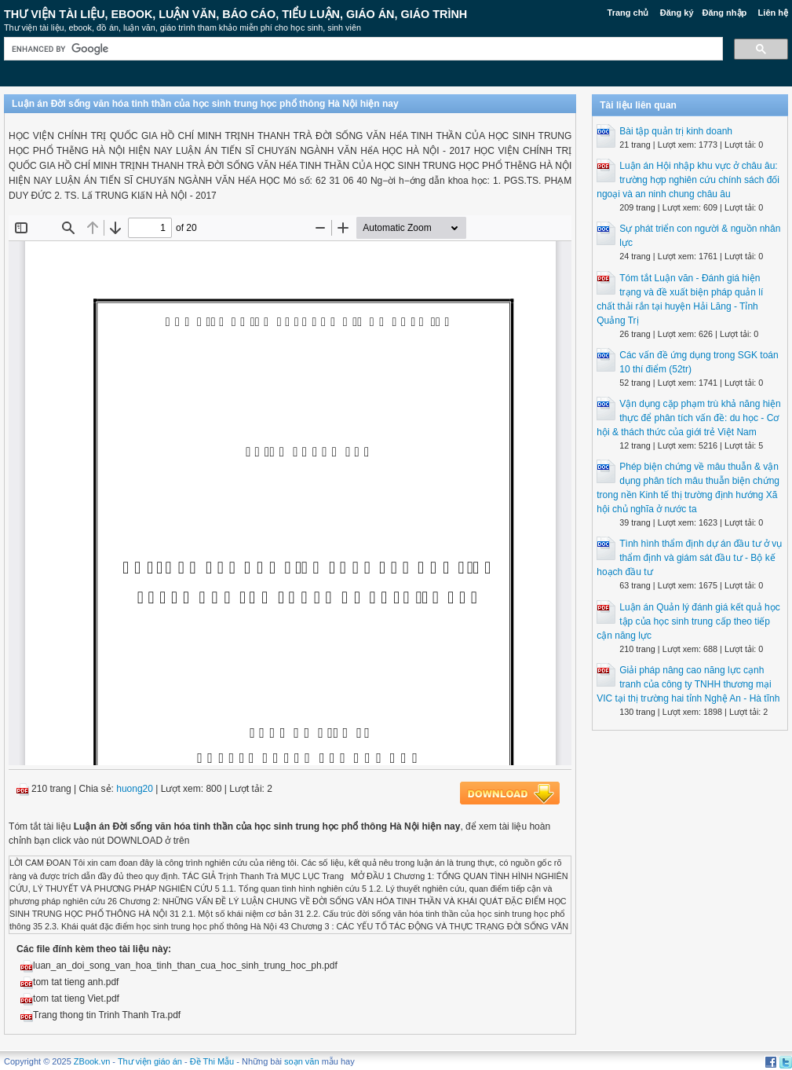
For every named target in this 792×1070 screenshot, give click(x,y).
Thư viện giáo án (150, 1061)
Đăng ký (677, 12)
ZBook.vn (92, 1061)
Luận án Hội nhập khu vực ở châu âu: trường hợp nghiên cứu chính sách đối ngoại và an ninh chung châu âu (688, 180)
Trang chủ (628, 12)
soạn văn (301, 1061)
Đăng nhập (725, 12)
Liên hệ (773, 12)
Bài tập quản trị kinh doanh (675, 131)
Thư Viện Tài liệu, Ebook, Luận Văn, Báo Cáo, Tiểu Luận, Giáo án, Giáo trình (235, 14)
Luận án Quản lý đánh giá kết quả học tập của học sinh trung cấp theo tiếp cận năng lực (688, 621)
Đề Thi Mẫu (212, 1061)
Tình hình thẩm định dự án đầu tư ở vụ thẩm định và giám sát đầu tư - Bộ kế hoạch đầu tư (689, 557)
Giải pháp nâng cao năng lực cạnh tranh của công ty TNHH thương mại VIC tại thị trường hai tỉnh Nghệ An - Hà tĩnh (688, 684)
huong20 (134, 788)
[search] (362, 49)
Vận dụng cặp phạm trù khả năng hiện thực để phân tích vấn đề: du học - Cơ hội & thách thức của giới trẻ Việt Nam (688, 418)
